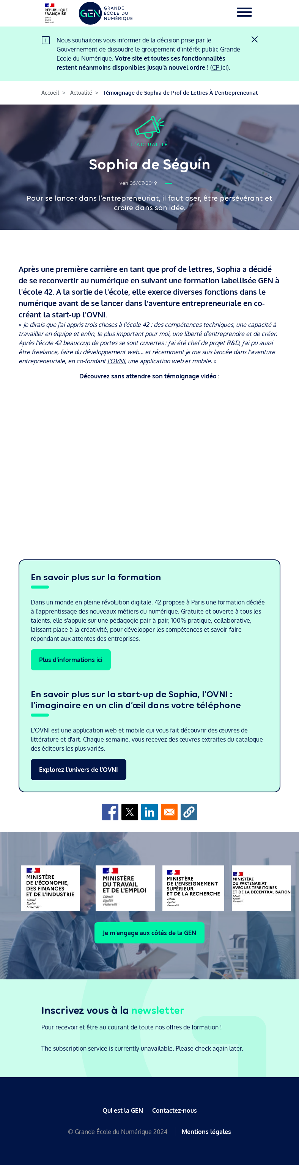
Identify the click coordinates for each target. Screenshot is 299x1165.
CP (216, 67)
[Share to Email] (169, 812)
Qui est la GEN (122, 1110)
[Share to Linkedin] (149, 812)
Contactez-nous (174, 1110)
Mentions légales (206, 1131)
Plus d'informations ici (70, 660)
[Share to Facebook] (110, 812)
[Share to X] (129, 812)
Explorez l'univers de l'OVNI (78, 769)
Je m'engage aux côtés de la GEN (149, 933)
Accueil (50, 92)
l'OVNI (116, 361)
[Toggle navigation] (244, 13)
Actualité (81, 92)
